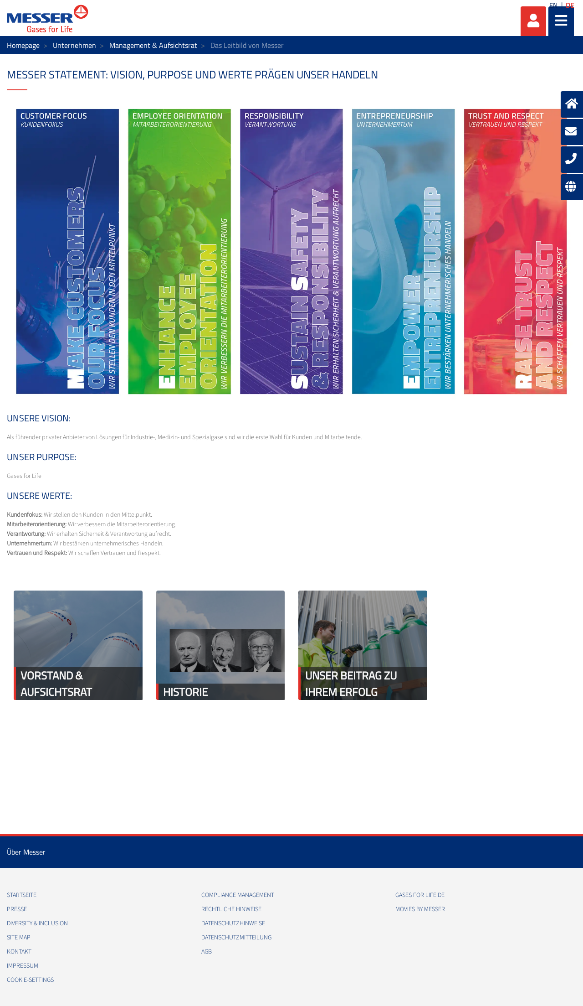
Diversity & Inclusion (37, 923)
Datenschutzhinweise (233, 923)
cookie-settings (30, 980)
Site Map (19, 937)
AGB (206, 951)
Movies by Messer (420, 909)
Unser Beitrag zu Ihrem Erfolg (351, 683)
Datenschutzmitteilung (236, 937)
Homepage (23, 45)
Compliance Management (237, 895)
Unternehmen (74, 45)
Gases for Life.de (420, 895)
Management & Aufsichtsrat (153, 45)
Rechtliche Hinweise (231, 909)
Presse (17, 909)
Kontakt (19, 951)
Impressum (22, 965)
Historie (185, 692)
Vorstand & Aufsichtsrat (56, 683)
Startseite (21, 895)
